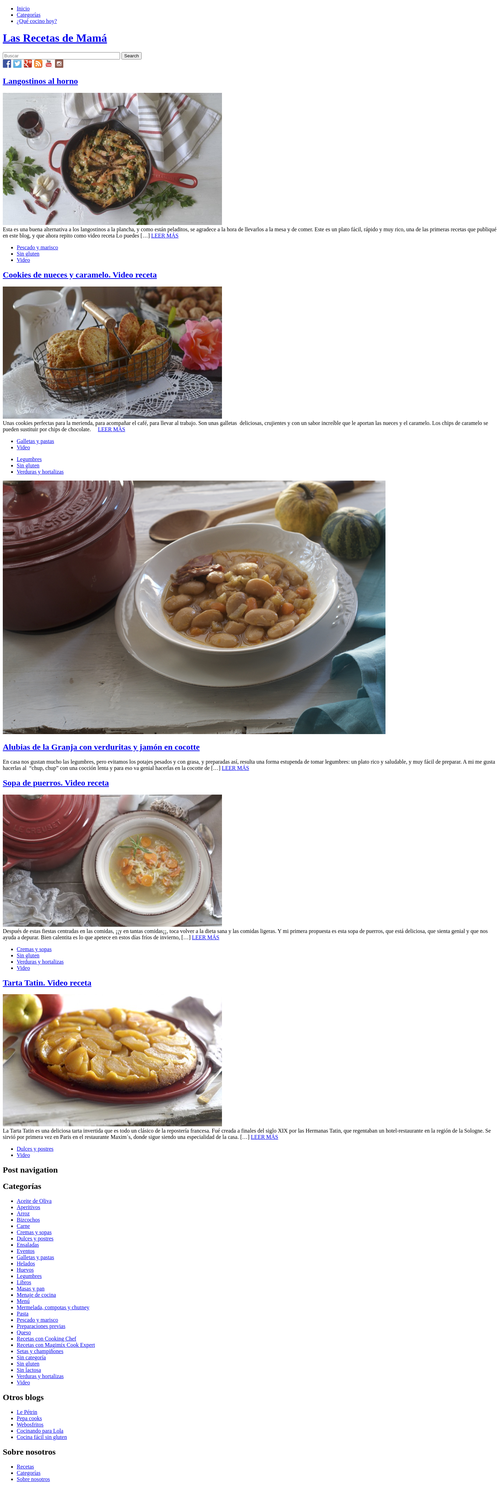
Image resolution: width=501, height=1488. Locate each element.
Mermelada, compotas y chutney (53, 1307)
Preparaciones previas (41, 1326)
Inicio (23, 8)
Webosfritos (30, 1424)
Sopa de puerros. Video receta (56, 782)
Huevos (25, 1270)
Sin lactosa (29, 1370)
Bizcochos (28, 1220)
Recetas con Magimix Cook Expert (56, 1345)
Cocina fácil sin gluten (42, 1437)
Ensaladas (28, 1245)
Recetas (25, 1467)
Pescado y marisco (37, 247)
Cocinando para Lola (40, 1431)
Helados (26, 1263)
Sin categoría (31, 1357)
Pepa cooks (29, 1418)
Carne (23, 1226)
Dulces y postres (35, 1149)
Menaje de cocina (36, 1295)
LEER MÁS (165, 236)
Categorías (28, 15)
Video (23, 260)
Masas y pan (31, 1289)
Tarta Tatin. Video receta (47, 982)
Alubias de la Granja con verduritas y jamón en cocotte (101, 746)
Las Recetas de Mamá (55, 38)
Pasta (23, 1314)
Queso (24, 1332)
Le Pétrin (27, 1412)
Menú (23, 1301)
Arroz (23, 1213)
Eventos (26, 1251)
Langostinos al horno (40, 81)
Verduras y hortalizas (40, 472)
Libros (24, 1282)
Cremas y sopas (34, 949)
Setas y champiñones (40, 1351)
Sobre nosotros (33, 1479)
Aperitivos (28, 1207)
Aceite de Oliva (34, 1201)
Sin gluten (28, 254)
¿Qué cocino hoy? (37, 21)
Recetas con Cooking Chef (46, 1339)
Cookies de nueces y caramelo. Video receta (80, 274)
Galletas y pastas (35, 441)
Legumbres (29, 459)
